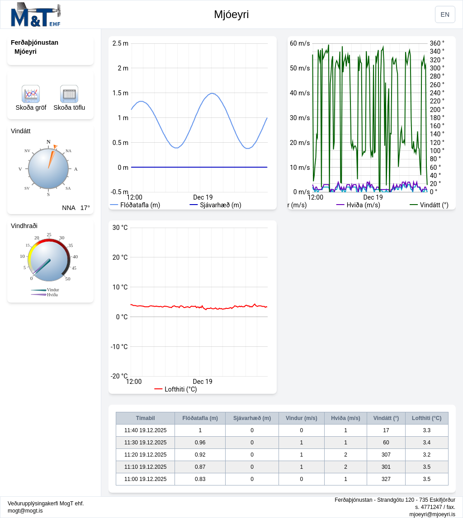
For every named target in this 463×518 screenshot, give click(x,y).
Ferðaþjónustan (34, 42)
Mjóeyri (231, 14)
